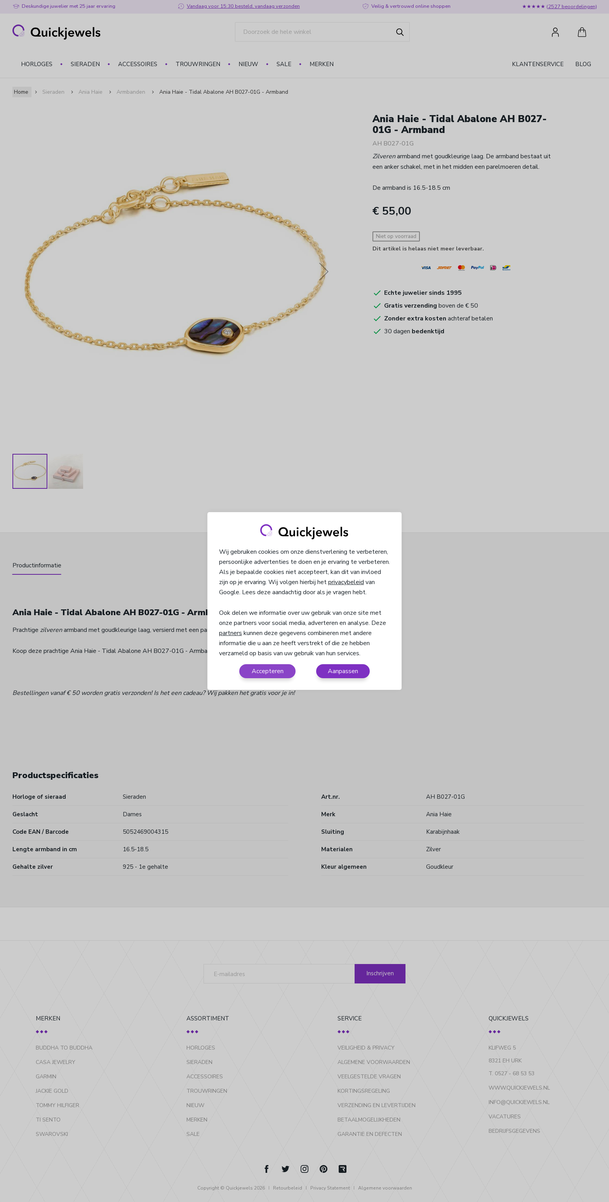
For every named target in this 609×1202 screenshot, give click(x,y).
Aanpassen (343, 671)
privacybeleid (346, 582)
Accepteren (268, 671)
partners (230, 633)
